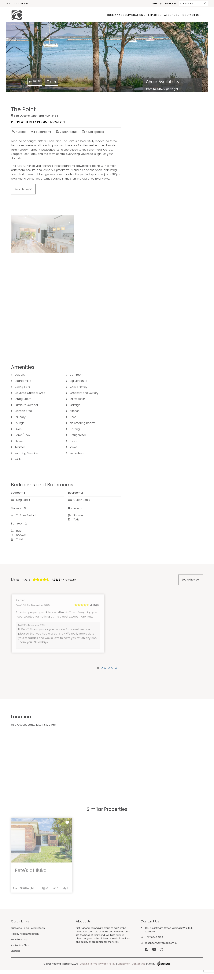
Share (35, 81)
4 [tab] (108, 667)
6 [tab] (115, 667)
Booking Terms (88, 967)
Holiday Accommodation (125, 15)
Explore (153, 15)
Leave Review (190, 583)
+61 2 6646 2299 (154, 940)
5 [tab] (112, 667)
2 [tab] (101, 667)
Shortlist (16, 954)
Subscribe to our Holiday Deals (28, 931)
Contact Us (190, 15)
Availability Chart (21, 948)
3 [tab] (105, 667)
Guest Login (157, 3)
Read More (23, 192)
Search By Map (20, 943)
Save (51, 81)
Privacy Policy (107, 967)
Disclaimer (123, 967)
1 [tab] (98, 667)
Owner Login (171, 3)
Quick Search (193, 3)
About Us (170, 15)
